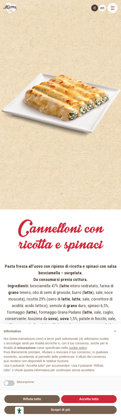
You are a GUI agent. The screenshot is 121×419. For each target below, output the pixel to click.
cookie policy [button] (78, 348)
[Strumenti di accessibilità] (19, 411)
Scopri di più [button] (60, 409)
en (102, 7)
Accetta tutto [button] (89, 399)
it (94, 7)
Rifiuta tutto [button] (32, 399)
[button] (115, 331)
